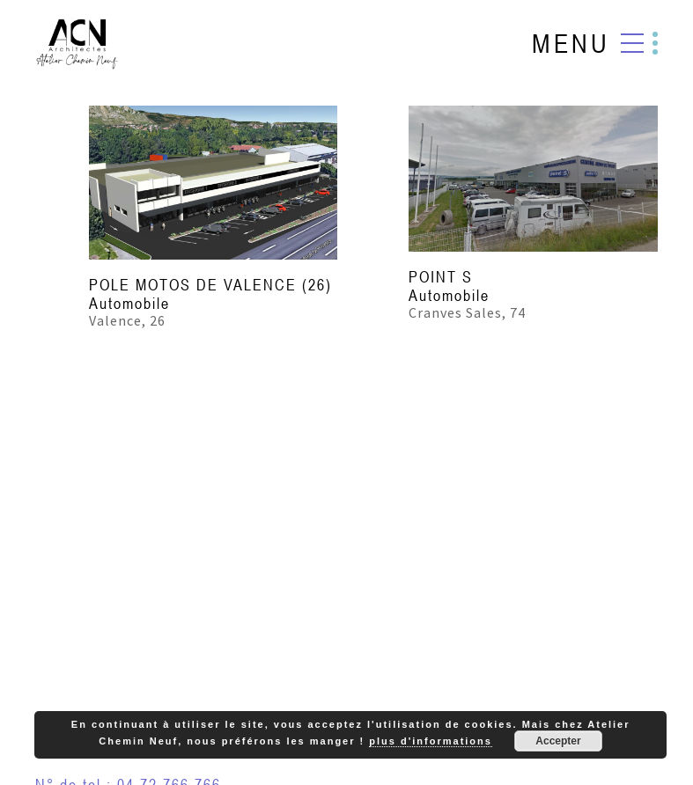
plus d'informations (430, 741)
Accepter (557, 741)
